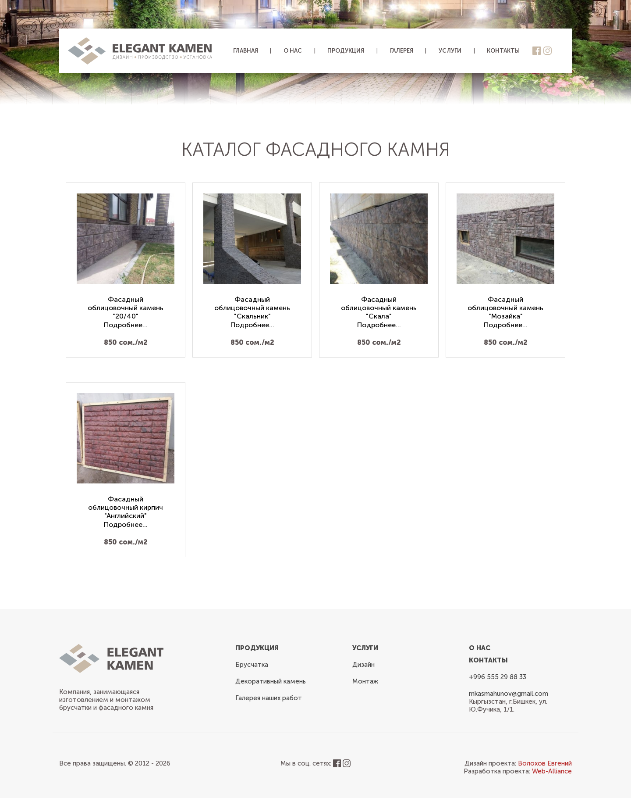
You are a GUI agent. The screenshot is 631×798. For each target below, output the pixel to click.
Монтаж (365, 681)
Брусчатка (251, 665)
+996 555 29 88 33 (497, 677)
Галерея (401, 50)
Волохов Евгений (545, 763)
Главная (245, 50)
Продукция (345, 50)
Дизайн (363, 665)
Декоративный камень (270, 681)
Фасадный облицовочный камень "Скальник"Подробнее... (252, 312)
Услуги (450, 50)
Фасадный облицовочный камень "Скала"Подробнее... (379, 312)
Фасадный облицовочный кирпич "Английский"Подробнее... (125, 512)
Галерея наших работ (268, 698)
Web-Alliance (552, 771)
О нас (293, 50)
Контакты (503, 50)
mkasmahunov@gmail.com (508, 694)
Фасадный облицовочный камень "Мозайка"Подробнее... (505, 312)
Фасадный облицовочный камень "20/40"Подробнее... (125, 312)
